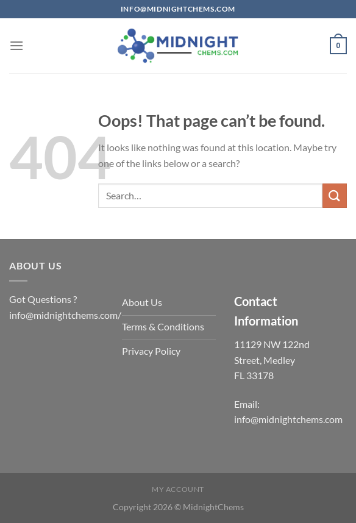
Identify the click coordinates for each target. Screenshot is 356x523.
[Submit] (334, 195)
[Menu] (16, 45)
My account (178, 489)
